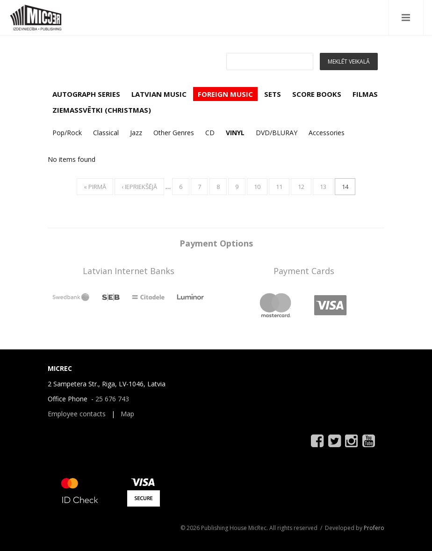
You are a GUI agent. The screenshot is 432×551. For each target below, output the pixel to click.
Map (127, 413)
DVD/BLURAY (276, 132)
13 (323, 186)
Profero (374, 528)
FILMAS (365, 94)
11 (279, 186)
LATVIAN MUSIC (159, 94)
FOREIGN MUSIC (225, 94)
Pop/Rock (67, 132)
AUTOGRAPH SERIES (86, 94)
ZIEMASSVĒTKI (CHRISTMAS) (101, 110)
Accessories (327, 132)
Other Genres (173, 132)
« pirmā (95, 186)
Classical (106, 132)
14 (345, 186)
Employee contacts (77, 413)
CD (210, 132)
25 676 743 (112, 398)
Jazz (136, 132)
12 (301, 186)
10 (257, 186)
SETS (272, 94)
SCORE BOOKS (316, 94)
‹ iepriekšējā (139, 186)
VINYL (235, 132)
